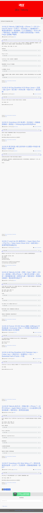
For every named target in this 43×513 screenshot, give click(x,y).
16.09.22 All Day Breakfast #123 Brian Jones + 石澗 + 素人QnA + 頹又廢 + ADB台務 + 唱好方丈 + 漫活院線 (21, 89)
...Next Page (8, 489)
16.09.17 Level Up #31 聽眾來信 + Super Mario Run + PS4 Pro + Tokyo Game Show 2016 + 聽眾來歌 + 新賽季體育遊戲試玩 (21, 243)
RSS (6, 81)
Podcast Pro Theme (18, 510)
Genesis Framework (25, 510)
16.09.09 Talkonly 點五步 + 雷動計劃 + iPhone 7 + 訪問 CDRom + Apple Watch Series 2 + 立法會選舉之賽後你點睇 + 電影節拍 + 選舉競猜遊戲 (21, 408)
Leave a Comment (37, 93)
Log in (33, 510)
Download (14, 80)
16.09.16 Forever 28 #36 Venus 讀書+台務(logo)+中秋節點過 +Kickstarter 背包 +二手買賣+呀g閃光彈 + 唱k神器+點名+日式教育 (21, 328)
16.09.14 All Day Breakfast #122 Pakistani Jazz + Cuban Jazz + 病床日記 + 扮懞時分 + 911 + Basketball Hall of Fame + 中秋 (20, 354)
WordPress (30, 510)
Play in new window (8, 80)
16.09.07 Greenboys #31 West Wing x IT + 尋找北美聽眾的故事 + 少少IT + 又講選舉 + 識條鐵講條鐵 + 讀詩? (21, 465)
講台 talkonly (5, 506)
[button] (21, 18)
